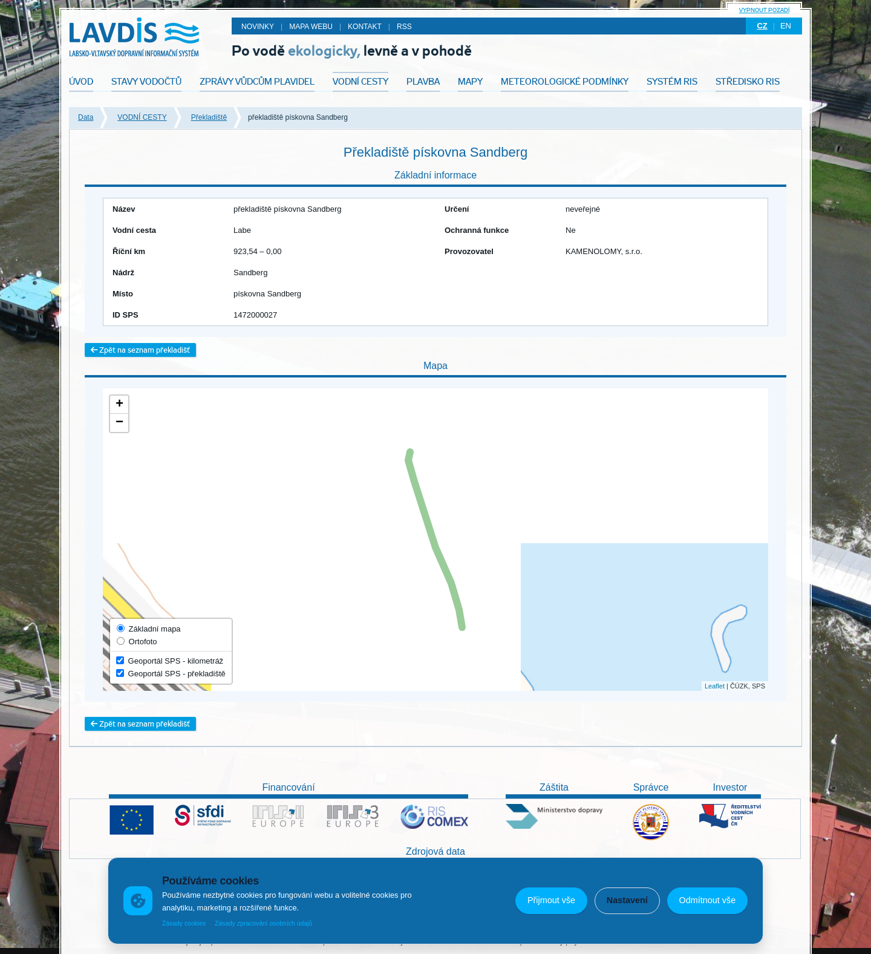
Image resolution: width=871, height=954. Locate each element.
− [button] (119, 423)
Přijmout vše (551, 900)
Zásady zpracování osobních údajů (263, 923)
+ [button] (119, 405)
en (785, 25)
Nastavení (627, 900)
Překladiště (209, 117)
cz (762, 25)
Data (85, 117)
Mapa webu (311, 26)
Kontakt (365, 26)
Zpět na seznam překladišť (140, 349)
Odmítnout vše (707, 900)
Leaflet (715, 686)
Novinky (257, 26)
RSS (404, 26)
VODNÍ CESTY (141, 117)
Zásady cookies (184, 923)
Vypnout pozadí (764, 10)
